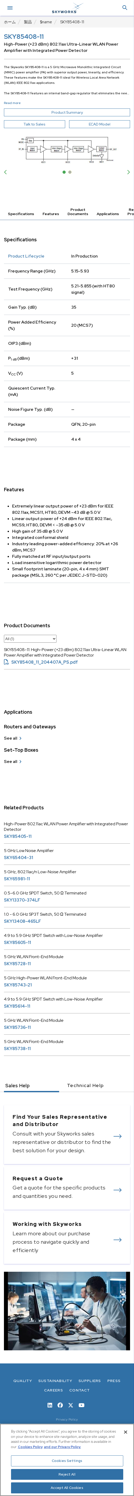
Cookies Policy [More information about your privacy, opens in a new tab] (30, 1447)
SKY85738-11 (17, 1048)
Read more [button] (12, 103)
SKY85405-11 (18, 836)
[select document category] (30, 639)
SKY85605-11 (17, 942)
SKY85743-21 (18, 985)
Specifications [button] (21, 213)
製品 (28, 22)
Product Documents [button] (78, 211)
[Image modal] (67, 148)
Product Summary (76, 112)
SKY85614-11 (17, 1006)
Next (127, 172)
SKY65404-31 (18, 857)
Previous (6, 172)
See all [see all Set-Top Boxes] (10, 761)
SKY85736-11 (17, 1027)
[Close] (125, 1432)
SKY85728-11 (17, 964)
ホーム (10, 22)
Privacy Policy (67, 1419)
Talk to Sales (34, 124)
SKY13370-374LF (22, 900)
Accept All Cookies (67, 1488)
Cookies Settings (67, 1461)
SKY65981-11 (17, 879)
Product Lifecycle (26, 256)
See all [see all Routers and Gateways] (10, 738)
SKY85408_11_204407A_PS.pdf (41, 662)
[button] (125, 8)
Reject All (67, 1474)
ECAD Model (99, 124)
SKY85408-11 (72, 22)
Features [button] (51, 213)
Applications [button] (108, 213)
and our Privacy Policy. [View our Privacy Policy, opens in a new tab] (62, 1447)
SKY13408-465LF (22, 921)
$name (46, 22)
